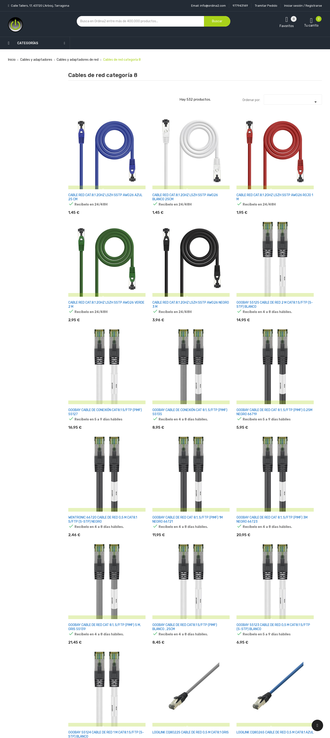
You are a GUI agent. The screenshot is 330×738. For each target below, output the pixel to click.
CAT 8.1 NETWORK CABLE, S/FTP (255, 446)
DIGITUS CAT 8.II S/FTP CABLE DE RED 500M (302, 519)
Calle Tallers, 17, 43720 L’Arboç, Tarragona (39, 5)
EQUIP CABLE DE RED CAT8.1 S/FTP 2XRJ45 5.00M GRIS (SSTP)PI (302, 593)
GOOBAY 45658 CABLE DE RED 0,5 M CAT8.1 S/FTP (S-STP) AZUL (302, 448)
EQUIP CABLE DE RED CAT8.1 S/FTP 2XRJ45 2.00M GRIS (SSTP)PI (258, 593)
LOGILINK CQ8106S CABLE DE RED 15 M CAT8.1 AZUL (213, 448)
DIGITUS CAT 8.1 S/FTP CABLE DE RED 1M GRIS (128, 519)
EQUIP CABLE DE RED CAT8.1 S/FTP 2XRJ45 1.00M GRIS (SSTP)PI (171, 593)
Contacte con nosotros (164, 681)
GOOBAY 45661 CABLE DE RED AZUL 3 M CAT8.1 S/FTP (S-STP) (86, 521)
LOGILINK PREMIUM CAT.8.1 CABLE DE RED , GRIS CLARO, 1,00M (85, 376)
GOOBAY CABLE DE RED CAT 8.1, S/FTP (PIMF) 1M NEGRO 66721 (260, 231)
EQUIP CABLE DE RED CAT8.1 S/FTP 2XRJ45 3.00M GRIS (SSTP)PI (215, 593)
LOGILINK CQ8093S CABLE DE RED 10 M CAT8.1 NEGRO (82, 448)
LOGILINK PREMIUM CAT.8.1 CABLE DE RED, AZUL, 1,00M (128, 376)
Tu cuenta (199, 640)
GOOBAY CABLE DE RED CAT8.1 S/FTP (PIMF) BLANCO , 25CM (129, 303)
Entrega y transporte (162, 649)
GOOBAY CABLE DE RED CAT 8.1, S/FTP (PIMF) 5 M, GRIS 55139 (85, 303)
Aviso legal (154, 657)
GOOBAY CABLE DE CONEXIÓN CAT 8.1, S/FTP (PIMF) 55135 (127, 231)
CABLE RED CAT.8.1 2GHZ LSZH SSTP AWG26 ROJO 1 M (173, 159)
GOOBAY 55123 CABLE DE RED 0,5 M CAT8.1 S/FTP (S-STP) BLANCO (172, 303)
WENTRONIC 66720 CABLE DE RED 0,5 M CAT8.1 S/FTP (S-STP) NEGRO (215, 233)
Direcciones (198, 689)
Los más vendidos (117, 657)
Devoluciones (157, 673)
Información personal (205, 649)
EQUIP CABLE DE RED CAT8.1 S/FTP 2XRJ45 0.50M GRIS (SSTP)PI (128, 593)
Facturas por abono (204, 681)
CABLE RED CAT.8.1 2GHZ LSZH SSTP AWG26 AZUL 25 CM (86, 159)
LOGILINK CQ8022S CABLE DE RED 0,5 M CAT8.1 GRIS (256, 303)
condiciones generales (285, 666)
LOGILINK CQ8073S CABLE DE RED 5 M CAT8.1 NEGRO (212, 376)
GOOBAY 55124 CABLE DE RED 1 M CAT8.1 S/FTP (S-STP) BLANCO (217, 303)
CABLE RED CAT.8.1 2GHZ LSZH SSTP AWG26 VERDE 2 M (217, 159)
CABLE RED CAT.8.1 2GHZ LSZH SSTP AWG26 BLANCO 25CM (130, 159)
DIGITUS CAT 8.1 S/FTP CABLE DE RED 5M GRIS (172, 519)
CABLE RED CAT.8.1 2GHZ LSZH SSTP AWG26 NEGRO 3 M (260, 159)
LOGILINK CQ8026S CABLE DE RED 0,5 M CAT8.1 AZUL (300, 303)
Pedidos (195, 673)
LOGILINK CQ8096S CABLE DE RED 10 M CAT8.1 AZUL (126, 448)
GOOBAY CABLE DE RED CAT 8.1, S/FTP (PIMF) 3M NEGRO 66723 (303, 231)
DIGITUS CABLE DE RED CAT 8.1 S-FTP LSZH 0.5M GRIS (258, 521)
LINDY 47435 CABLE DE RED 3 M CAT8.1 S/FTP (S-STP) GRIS (85, 593)
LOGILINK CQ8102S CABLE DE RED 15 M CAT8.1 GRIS (169, 448)
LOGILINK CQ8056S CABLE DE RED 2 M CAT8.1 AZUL (169, 376)
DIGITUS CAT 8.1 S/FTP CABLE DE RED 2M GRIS (215, 519)
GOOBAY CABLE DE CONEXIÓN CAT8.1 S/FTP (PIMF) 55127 (86, 231)
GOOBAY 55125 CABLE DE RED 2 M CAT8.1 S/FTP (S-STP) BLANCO (302, 159)
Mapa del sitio (157, 689)
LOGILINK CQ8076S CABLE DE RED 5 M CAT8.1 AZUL (256, 376)
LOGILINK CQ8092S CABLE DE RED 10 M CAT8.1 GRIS (299, 376)
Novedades (112, 649)
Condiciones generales (163, 665)
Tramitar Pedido (266, 5)
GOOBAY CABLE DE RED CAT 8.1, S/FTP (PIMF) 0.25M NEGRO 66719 (172, 231)
